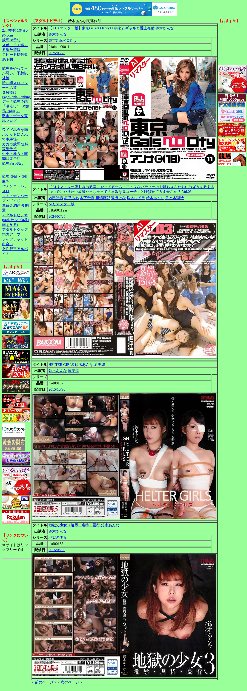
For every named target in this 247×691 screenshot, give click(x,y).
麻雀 (5, 181)
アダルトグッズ (15, 229)
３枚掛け (9, 92)
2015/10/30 (57, 389)
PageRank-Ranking (16, 97)
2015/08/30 (57, 550)
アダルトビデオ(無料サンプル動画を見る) (15, 220)
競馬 (5, 176)
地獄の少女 (58, 537)
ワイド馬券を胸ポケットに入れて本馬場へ (15, 134)
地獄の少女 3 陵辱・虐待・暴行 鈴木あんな (84, 525)
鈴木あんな (58, 34)
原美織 (73, 371)
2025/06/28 (57, 53)
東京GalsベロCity (62, 40)
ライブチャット (15, 239)
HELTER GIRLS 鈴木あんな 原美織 (77, 365)
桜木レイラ (136, 198)
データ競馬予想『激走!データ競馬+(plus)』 (15, 106)
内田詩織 (56, 198)
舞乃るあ (71, 198)
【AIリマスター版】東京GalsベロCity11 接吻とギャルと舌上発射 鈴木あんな (111, 28)
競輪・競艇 (19, 176)
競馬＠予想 (11, 40)
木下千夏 (87, 198)
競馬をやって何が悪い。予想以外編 (15, 73)
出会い (7, 244)
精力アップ (11, 234)
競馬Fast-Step (12, 163)
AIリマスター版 (62, 204)
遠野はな (118, 198)
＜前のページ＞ (44, 682)
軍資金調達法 (13, 205)
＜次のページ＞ (70, 682)
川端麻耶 (102, 198)
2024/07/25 (57, 216)
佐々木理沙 (174, 198)
